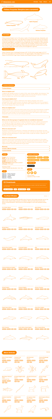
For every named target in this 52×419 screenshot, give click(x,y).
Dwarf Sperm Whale (23, 267)
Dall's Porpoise (5, 327)
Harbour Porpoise (39, 287)
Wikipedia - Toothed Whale (8, 175)
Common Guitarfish (6, 397)
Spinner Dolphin (38, 267)
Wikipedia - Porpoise (7, 177)
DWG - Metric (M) (22, 189)
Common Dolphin (22, 287)
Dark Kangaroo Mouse (44, 397)
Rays (3, 398)
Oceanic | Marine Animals (33, 160)
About (45, 1)
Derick (32, 175)
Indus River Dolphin (39, 307)
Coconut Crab (17, 357)
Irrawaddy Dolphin (22, 247)
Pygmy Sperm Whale (7, 307)
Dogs (28, 378)
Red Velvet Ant (30, 357)
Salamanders (42, 358)
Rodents (4, 358)
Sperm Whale (38, 207)
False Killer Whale (39, 227)
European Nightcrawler (19, 376)
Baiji (36, 247)
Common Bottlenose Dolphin (8, 267)
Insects (28, 358)
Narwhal (20, 207)
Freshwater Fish (5, 379)
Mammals (46, 157)
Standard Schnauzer (32, 376)
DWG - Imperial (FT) (8, 189)
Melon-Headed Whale (40, 327)
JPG (28, 189)
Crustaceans (17, 358)
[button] (46, 196)
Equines (41, 378)
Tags (40, 1)
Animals (4, 6)
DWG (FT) (4, 209)
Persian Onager (42, 376)
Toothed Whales (10, 6)
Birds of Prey (30, 398)
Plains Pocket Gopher (7, 357)
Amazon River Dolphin (7, 247)
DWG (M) (8, 209)
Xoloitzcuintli (17, 397)
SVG (15, 189)
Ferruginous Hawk (31, 397)
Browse (36, 1)
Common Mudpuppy (43, 357)
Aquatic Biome (31, 165)
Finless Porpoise (22, 307)
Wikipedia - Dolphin (6, 176)
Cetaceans (39, 157)
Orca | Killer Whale (6, 207)
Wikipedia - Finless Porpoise (8, 173)
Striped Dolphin (5, 287)
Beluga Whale (5, 227)
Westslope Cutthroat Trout (7, 377)
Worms (15, 378)
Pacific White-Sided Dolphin (25, 327)
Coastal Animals (44, 160)
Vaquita (20, 227)
